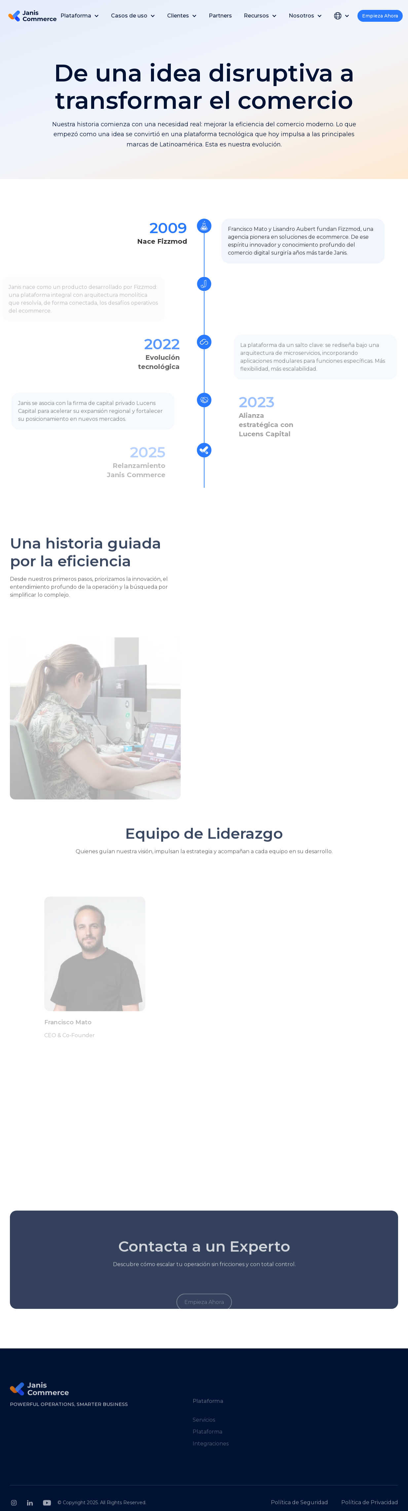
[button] (79, 15)
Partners (220, 16)
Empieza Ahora (380, 16)
